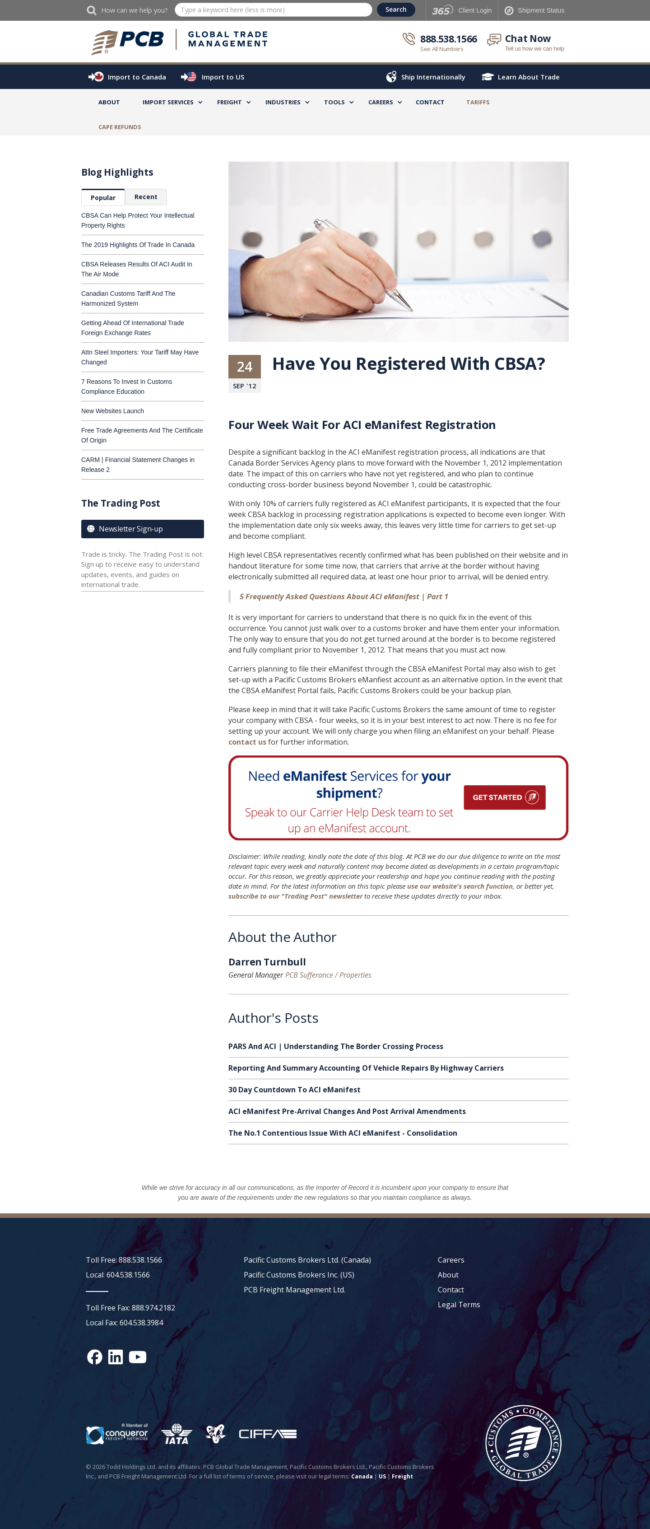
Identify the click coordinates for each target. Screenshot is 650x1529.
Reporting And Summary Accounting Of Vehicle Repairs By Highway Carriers (366, 1068)
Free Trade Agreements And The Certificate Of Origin (142, 435)
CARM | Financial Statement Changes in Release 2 (138, 464)
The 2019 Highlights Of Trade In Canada (138, 244)
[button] (168, 103)
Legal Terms (459, 1305)
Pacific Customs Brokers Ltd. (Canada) (307, 1260)
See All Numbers (442, 49)
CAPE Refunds (119, 127)
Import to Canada (137, 76)
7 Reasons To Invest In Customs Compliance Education (126, 386)
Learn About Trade (529, 76)
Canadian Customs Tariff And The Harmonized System (128, 298)
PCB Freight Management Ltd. (294, 1290)
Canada (362, 1476)
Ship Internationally (433, 76)
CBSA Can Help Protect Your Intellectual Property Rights (138, 220)
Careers (451, 1260)
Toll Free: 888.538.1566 (124, 1260)
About (109, 102)
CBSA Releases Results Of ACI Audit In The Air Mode (136, 269)
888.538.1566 (448, 39)
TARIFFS (478, 102)
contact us (247, 742)
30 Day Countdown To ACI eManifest (294, 1090)
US (382, 1476)
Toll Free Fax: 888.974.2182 (130, 1308)
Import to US (223, 76)
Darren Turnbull (267, 963)
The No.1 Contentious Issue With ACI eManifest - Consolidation (342, 1133)
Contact (430, 102)
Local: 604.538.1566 (118, 1275)
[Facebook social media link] (95, 1357)
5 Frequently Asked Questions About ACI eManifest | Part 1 (344, 596)
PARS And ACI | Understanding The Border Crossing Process (335, 1046)
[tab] (103, 197)
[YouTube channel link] (137, 1356)
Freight (402, 1476)
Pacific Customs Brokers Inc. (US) (299, 1275)
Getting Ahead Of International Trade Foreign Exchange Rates (132, 327)
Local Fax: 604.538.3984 (124, 1323)
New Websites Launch (112, 411)
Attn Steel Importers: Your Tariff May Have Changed (140, 357)
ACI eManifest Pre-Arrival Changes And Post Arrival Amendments (347, 1111)
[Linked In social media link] (115, 1357)
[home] (180, 42)
